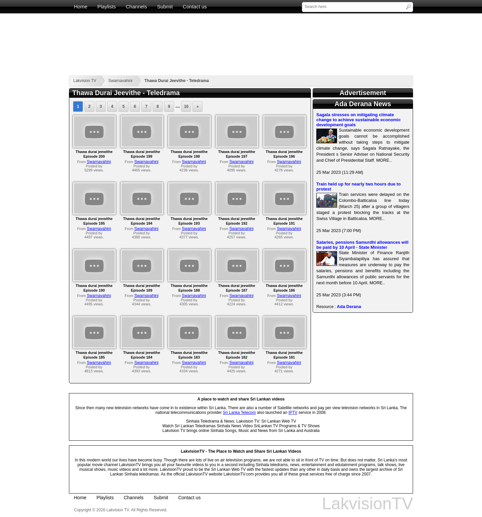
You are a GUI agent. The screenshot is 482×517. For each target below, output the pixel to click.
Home (80, 6)
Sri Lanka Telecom (239, 412)
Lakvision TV (84, 80)
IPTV (293, 412)
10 (186, 106)
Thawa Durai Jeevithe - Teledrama (177, 80)
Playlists (106, 6)
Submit (165, 6)
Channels (136, 6)
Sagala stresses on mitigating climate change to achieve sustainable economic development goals (358, 119)
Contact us (195, 6)
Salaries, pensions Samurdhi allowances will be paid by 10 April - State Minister (362, 245)
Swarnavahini (120, 80)
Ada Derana (349, 306)
